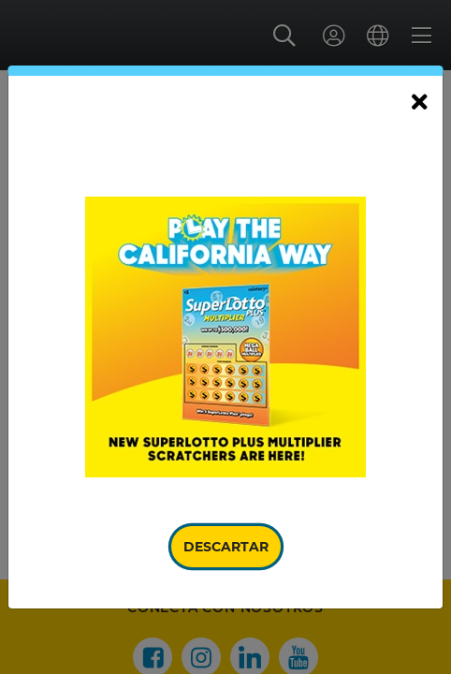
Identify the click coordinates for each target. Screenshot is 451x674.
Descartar (226, 546)
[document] (225, 337)
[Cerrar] (420, 102)
